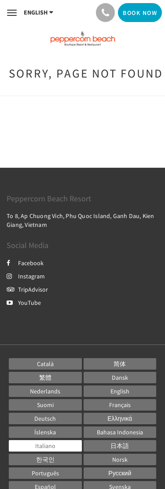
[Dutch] (45, 391)
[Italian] (45, 446)
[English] (120, 391)
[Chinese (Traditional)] (45, 377)
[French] (120, 405)
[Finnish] (45, 405)
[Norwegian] (120, 459)
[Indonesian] (120, 432)
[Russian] (120, 473)
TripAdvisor (27, 289)
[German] (45, 418)
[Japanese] (120, 446)
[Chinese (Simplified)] (120, 364)
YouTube (24, 303)
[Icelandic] (45, 432)
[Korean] (45, 459)
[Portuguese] (45, 473)
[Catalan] (45, 364)
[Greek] (120, 418)
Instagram (26, 276)
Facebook (25, 263)
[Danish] (120, 377)
